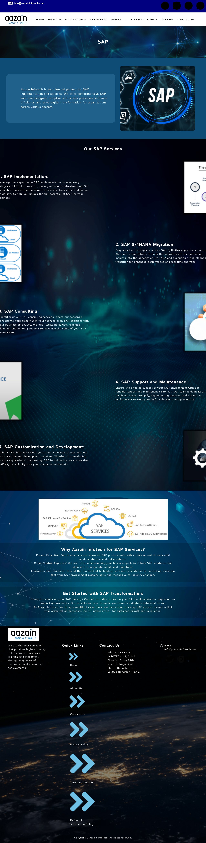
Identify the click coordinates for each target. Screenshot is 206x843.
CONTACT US (186, 19)
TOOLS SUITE (75, 19)
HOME (40, 19)
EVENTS (152, 19)
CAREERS (167, 19)
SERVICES (98, 19)
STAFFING (137, 19)
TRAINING (118, 19)
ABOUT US (54, 19)
